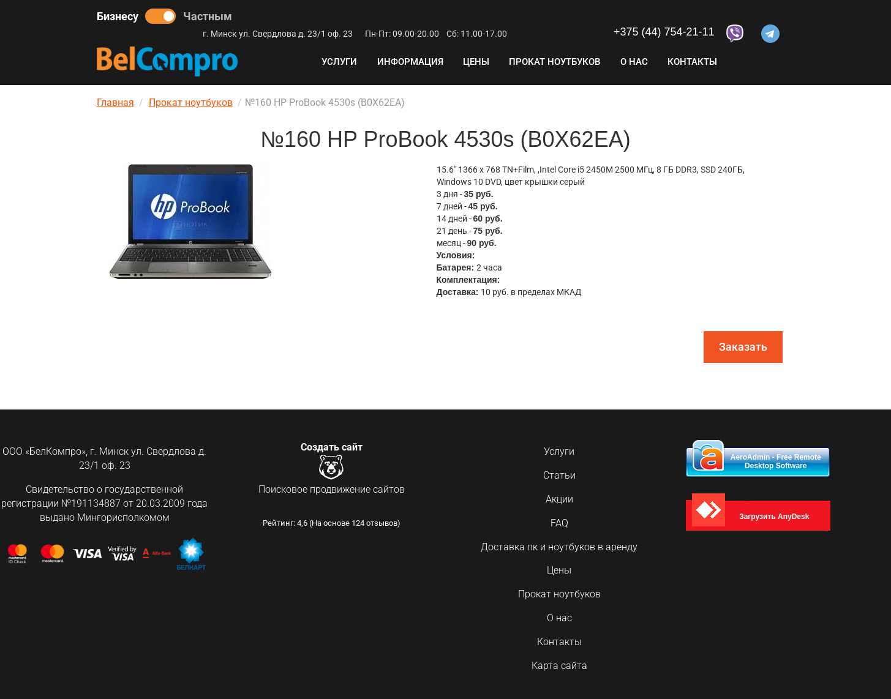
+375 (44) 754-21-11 (664, 32)
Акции (559, 499)
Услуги (339, 61)
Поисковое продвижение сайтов (331, 490)
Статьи (559, 475)
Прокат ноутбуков (554, 61)
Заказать (743, 346)
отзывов (381, 524)
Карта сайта (559, 665)
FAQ (559, 523)
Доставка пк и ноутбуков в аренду (559, 547)
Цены (476, 61)
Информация (410, 61)
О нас (634, 61)
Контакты (692, 61)
